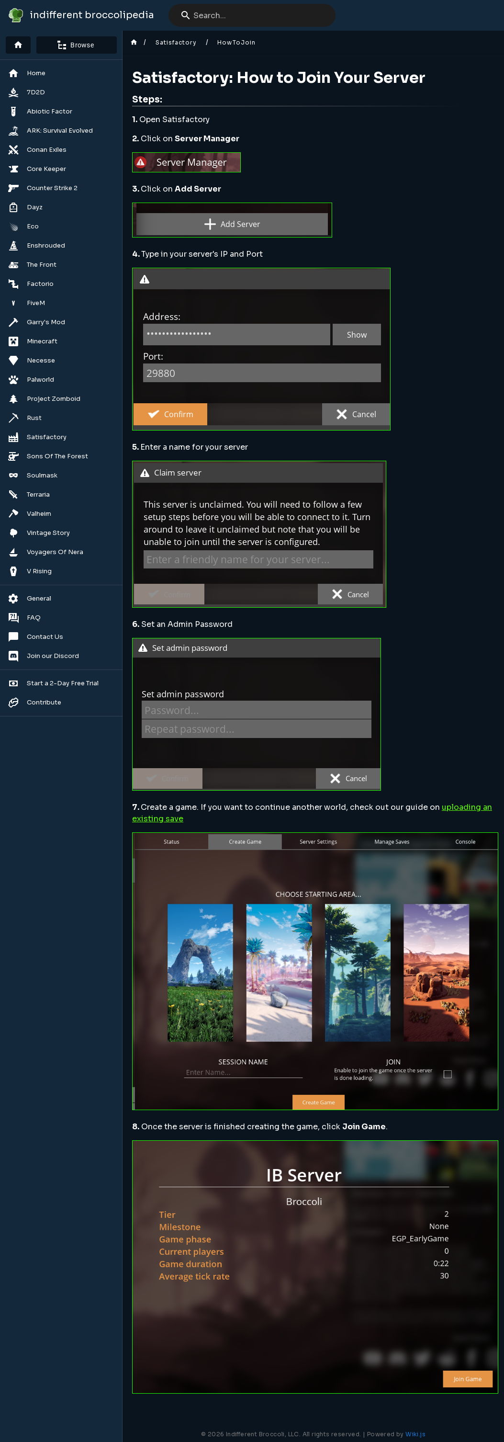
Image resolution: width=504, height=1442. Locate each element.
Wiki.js (415, 1434)
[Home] (18, 45)
